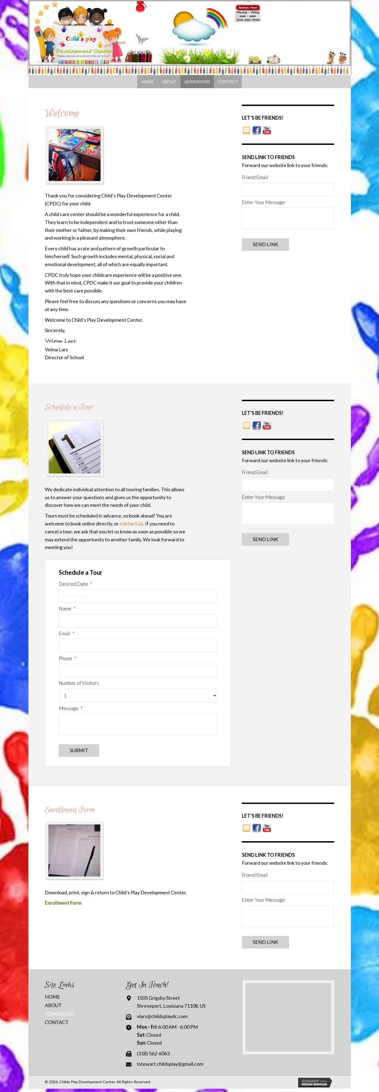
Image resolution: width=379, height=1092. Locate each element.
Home (52, 1000)
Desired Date (75, 584)
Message (70, 711)
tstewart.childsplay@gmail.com (170, 1067)
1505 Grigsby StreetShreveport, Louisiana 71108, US (171, 1005)
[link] (147, 81)
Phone (67, 660)
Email (67, 635)
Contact (57, 1025)
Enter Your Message (263, 203)
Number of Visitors (79, 686)
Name (67, 609)
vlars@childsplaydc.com (162, 1020)
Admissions (60, 1017)
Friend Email (255, 177)
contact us (131, 524)
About (53, 1008)
